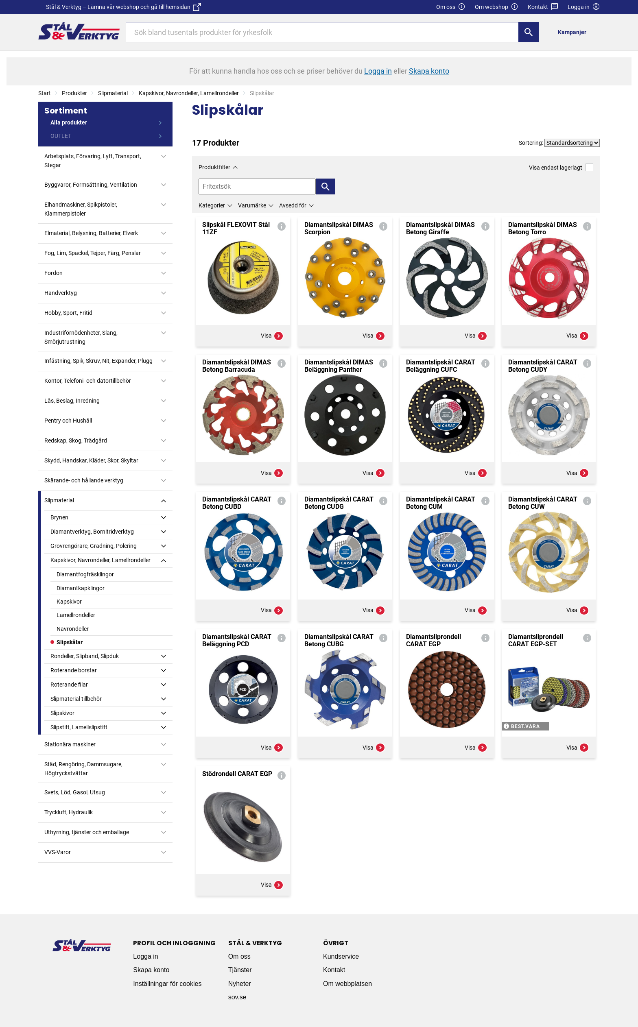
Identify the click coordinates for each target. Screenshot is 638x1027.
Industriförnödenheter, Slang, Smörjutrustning (81, 337)
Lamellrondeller (76, 615)
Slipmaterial (113, 93)
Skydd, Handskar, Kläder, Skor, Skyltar (91, 460)
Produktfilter (214, 167)
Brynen (59, 517)
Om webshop (496, 7)
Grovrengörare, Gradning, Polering (93, 546)
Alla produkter (68, 122)
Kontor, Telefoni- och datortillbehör (87, 380)
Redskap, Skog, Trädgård (75, 440)
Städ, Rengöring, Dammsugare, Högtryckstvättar (83, 768)
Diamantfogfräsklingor (85, 574)
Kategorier (212, 205)
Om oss (450, 7)
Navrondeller (73, 629)
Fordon (53, 273)
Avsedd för (292, 205)
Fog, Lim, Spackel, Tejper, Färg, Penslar (92, 253)
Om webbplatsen (347, 983)
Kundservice (341, 956)
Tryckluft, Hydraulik (68, 812)
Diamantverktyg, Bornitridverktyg (92, 531)
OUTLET (60, 136)
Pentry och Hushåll (68, 420)
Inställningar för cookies (167, 983)
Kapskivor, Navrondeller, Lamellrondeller (189, 93)
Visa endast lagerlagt (561, 167)
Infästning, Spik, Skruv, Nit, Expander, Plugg (98, 361)
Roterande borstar (73, 670)
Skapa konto (151, 969)
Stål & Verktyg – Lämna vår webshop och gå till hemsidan (123, 7)
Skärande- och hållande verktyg (83, 480)
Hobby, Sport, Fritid (68, 313)
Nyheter (239, 983)
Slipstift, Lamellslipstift (78, 727)
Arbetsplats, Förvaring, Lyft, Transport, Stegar (92, 160)
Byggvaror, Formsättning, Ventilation (90, 184)
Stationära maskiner (70, 744)
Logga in (145, 956)
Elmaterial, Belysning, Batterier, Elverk (91, 233)
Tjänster (240, 969)
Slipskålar (70, 642)
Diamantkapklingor (81, 588)
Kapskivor (69, 601)
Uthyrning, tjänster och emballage (86, 832)
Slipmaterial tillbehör (76, 699)
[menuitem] (574, 32)
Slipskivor (62, 713)
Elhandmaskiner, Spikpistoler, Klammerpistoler (80, 209)
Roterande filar (69, 684)
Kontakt (543, 7)
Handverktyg (60, 293)
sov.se (237, 997)
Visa (272, 336)
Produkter (74, 93)
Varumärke (252, 205)
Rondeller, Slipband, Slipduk (84, 656)
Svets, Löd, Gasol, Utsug (74, 792)
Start (44, 93)
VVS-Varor (57, 852)
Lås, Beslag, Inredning (72, 400)
